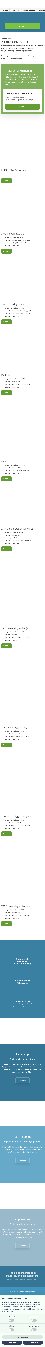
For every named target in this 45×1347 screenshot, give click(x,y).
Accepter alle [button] (33, 1342)
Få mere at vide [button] (22, 1337)
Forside (5, 10)
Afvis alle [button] (12, 1342)
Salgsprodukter (29, 10)
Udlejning (15, 10)
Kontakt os (6, 181)
